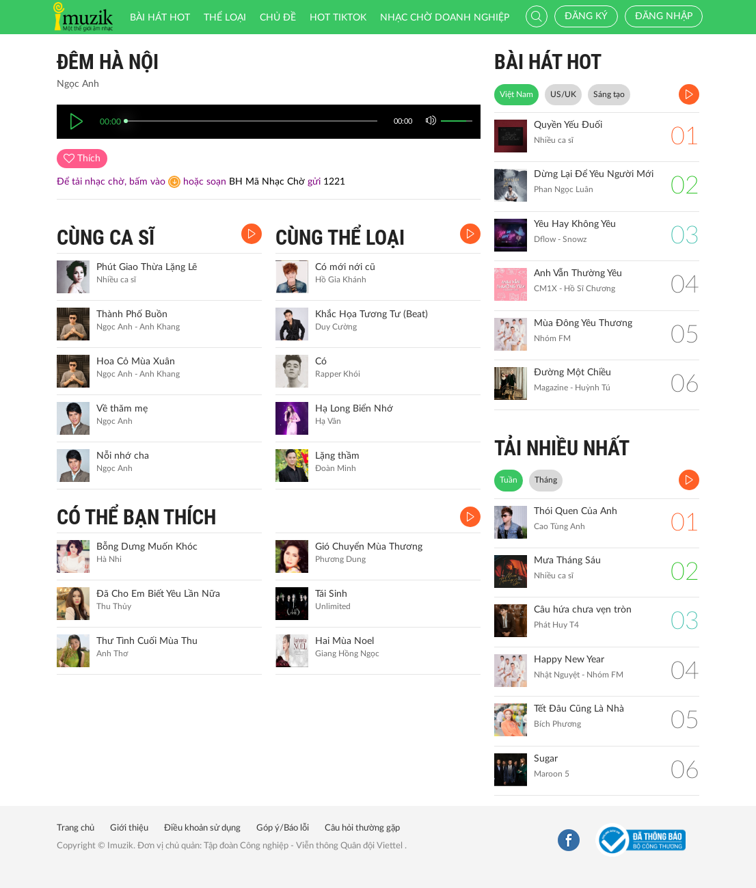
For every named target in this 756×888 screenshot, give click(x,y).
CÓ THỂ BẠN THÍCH (136, 517)
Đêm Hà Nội (108, 62)
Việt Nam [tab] (516, 94)
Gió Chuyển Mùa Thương (368, 547)
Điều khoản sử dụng (202, 828)
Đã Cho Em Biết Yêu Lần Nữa (158, 594)
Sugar (546, 759)
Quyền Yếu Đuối (568, 125)
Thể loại (225, 18)
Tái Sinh (331, 594)
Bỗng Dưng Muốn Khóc (147, 547)
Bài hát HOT (160, 18)
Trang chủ (75, 828)
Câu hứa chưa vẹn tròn (583, 610)
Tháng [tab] (546, 480)
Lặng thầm (337, 456)
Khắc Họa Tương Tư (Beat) (371, 314)
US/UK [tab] (563, 94)
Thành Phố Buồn (131, 314)
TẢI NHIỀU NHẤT (562, 448)
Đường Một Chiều (572, 372)
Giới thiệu (129, 828)
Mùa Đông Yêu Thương (583, 323)
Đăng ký (586, 16)
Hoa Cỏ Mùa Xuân (135, 361)
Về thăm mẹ (122, 409)
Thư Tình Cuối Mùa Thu (147, 641)
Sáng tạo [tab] (609, 94)
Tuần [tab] (508, 480)
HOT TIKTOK (338, 18)
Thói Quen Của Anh (575, 511)
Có (321, 361)
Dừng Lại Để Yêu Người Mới (593, 174)
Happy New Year (569, 659)
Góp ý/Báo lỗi (282, 828)
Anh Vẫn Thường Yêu (578, 273)
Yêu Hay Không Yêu (575, 224)
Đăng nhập (663, 16)
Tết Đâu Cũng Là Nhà (579, 709)
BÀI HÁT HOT (548, 62)
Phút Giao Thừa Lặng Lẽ (146, 267)
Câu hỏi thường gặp (362, 828)
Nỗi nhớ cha (122, 456)
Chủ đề (278, 18)
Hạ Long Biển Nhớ (354, 409)
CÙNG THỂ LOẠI (340, 238)
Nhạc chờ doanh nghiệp (444, 18)
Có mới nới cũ (345, 267)
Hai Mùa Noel (344, 641)
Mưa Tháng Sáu (567, 560)
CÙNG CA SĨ (105, 238)
